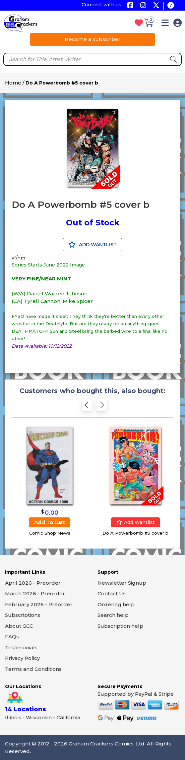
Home (13, 83)
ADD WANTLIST (92, 244)
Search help (113, 615)
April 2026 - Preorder (33, 583)
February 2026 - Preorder (39, 604)
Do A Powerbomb (122, 533)
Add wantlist (135, 522)
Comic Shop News (49, 533)
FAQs (12, 636)
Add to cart (49, 522)
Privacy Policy (22, 658)
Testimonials (21, 647)
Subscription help (120, 626)
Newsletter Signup (121, 583)
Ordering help (116, 604)
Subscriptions (22, 615)
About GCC (19, 626)
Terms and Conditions (33, 669)
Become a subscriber (93, 39)
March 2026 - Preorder (35, 593)
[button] (165, 24)
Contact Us (111, 593)
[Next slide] (101, 406)
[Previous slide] (87, 406)
